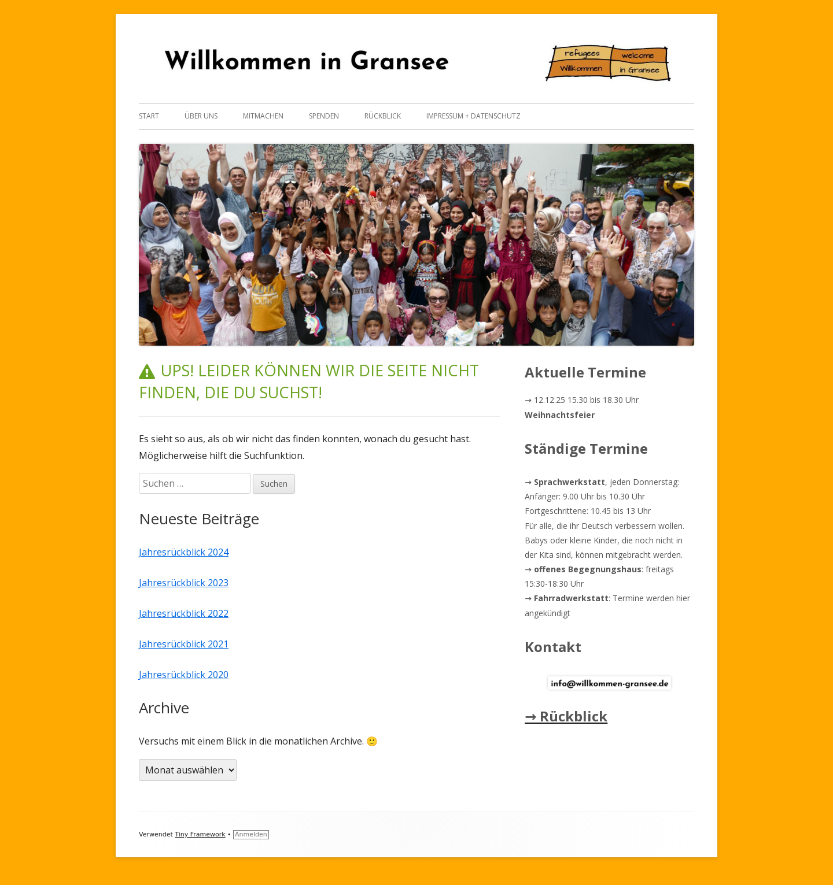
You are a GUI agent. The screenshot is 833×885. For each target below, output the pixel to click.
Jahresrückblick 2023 (183, 582)
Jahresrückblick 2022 (183, 613)
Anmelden (251, 834)
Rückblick (382, 116)
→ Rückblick (566, 715)
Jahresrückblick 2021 (183, 644)
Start (149, 116)
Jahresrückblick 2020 (183, 674)
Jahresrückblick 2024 (183, 552)
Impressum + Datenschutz (473, 116)
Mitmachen (263, 116)
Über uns (201, 116)
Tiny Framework (200, 834)
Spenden (324, 116)
